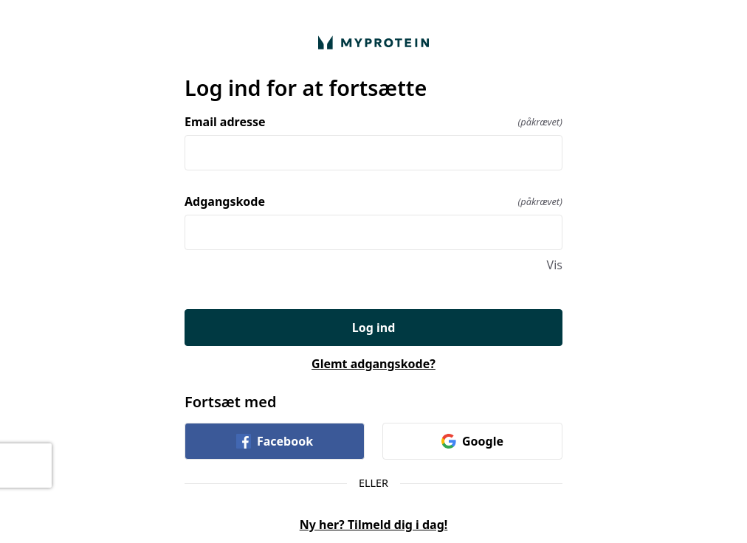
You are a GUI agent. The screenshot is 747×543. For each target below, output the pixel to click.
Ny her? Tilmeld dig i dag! (374, 524)
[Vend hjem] (373, 42)
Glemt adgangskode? (373, 364)
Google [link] (472, 441)
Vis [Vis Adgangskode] (554, 265)
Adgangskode (373, 201)
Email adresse (373, 121)
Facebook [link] (274, 441)
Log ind (374, 327)
